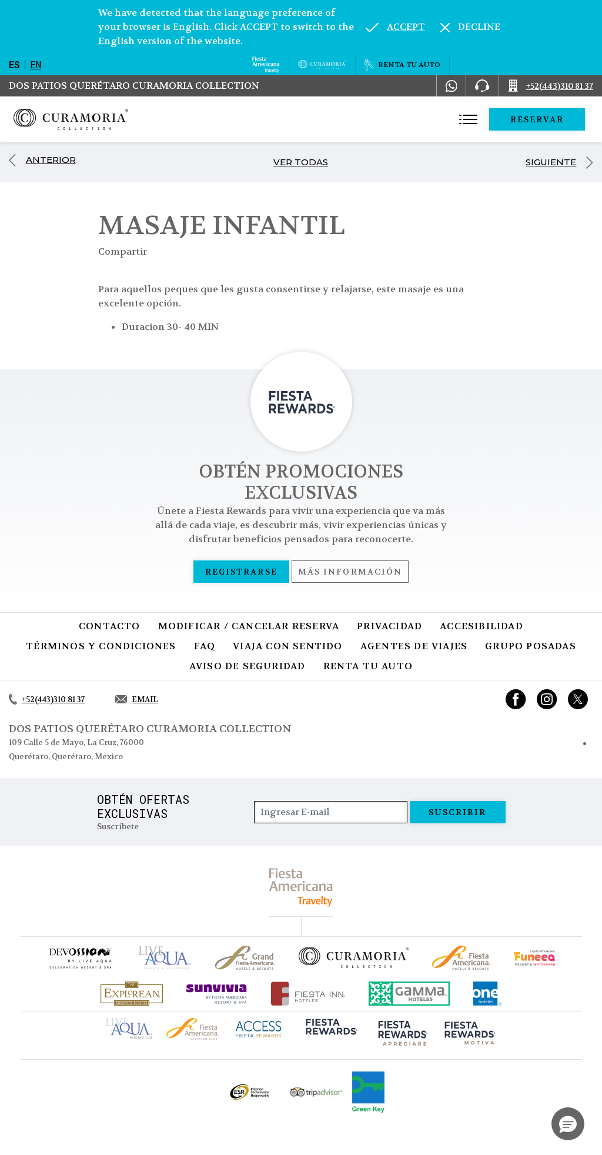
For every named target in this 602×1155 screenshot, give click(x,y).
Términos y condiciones (101, 646)
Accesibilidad (481, 626)
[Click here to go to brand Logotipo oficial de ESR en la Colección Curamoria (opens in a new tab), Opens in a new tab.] (249, 1092)
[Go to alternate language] (395, 27)
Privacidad (389, 626)
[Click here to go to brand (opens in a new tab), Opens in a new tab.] (80, 958)
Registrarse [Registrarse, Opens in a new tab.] (241, 571)
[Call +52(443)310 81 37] (550, 85)
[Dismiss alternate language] (470, 27)
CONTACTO (110, 626)
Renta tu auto (368, 666)
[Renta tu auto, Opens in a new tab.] (402, 64)
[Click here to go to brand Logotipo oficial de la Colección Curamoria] (354, 957)
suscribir (458, 812)
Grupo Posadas (530, 646)
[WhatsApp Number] (451, 85)
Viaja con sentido (287, 646)
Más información (350, 571)
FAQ (205, 646)
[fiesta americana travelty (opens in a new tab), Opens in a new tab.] (301, 887)
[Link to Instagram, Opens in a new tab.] (547, 699)
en (35, 64)
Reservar (537, 119)
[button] (567, 1123)
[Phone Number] (482, 85)
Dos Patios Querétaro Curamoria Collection (134, 85)
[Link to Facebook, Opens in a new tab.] (516, 699)
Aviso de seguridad (247, 666)
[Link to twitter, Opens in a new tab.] (578, 699)
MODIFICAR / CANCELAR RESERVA (249, 626)
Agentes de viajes (413, 646)
